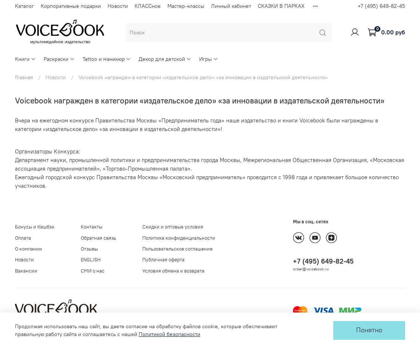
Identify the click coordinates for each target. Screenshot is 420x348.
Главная (24, 77)
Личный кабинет (231, 6)
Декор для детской (165, 59)
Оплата (23, 238)
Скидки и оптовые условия (172, 227)
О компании (28, 249)
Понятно (369, 330)
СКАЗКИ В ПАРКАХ (281, 6)
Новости (118, 6)
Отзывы (89, 249)
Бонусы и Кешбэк (35, 227)
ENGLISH (91, 259)
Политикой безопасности (169, 334)
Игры (208, 59)
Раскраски (59, 59)
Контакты (91, 227)
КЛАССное (148, 6)
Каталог (24, 6)
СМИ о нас (93, 271)
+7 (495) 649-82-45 (381, 6)
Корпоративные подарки (71, 6)
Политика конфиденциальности (178, 238)
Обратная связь (98, 238)
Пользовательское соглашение (177, 249)
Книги (25, 59)
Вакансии (26, 271)
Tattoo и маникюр (107, 59)
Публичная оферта (163, 259)
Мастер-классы (185, 6)
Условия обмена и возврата (173, 271)
